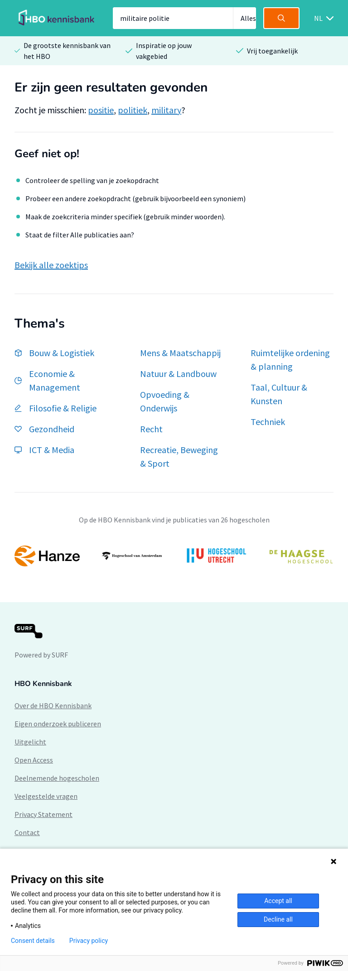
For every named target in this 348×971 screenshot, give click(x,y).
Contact (27, 832)
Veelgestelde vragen (45, 796)
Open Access (33, 759)
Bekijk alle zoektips (51, 265)
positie (101, 110)
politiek (132, 110)
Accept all (278, 900)
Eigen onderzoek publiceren (57, 723)
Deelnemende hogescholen (56, 778)
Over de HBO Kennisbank (53, 705)
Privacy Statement (43, 814)
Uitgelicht (30, 741)
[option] (174, 556)
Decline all (278, 919)
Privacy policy (88, 940)
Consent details (33, 940)
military (166, 110)
